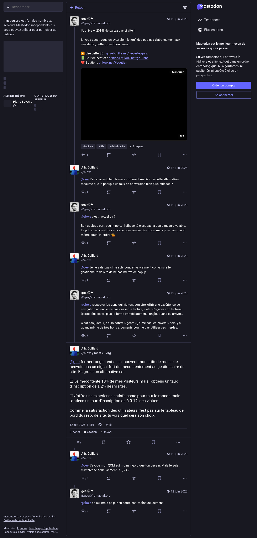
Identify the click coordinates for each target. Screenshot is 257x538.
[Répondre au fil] (85, 192)
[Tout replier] (185, 7)
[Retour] (122, 7)
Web (109, 424)
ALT (182, 136)
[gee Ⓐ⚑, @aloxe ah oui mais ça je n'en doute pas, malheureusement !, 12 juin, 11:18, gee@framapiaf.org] (128, 501)
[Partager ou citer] (108, 154)
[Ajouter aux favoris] (134, 154)
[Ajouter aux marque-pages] (159, 154)
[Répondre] (85, 154)
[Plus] (184, 154)
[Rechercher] (33, 7)
